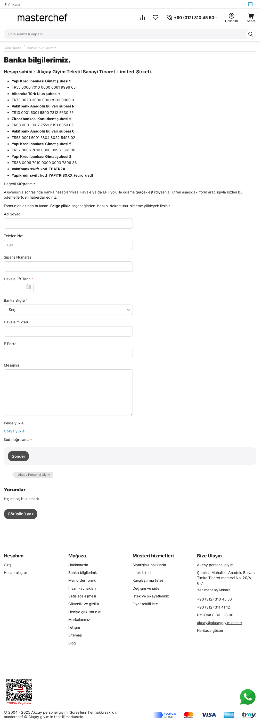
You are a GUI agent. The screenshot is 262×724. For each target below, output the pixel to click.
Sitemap (75, 635)
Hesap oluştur (15, 572)
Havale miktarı (16, 322)
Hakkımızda (78, 565)
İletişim (74, 627)
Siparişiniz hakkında (149, 565)
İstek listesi (142, 572)
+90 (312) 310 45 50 (214, 599)
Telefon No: (13, 235)
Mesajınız (12, 365)
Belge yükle (13, 423)
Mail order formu (82, 580)
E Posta (10, 343)
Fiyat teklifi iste (145, 604)
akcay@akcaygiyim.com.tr (219, 622)
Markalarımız (79, 619)
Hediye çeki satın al (84, 612)
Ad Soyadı (12, 214)
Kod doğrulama (16, 439)
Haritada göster (210, 630)
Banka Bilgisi (14, 300)
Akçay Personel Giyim (34, 475)
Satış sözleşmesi (82, 596)
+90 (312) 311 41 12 (213, 607)
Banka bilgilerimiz (83, 572)
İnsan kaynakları (82, 588)
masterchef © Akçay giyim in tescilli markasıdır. (44, 716)
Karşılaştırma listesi (148, 580)
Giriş (7, 565)
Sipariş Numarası (18, 257)
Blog (72, 643)
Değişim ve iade (146, 588)
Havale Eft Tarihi (17, 279)
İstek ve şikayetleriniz (151, 596)
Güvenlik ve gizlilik (83, 604)
